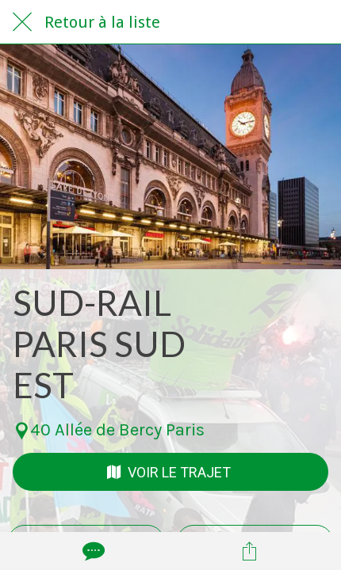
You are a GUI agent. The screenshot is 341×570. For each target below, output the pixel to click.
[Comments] (92, 551)
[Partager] (250, 551)
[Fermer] (22, 22)
